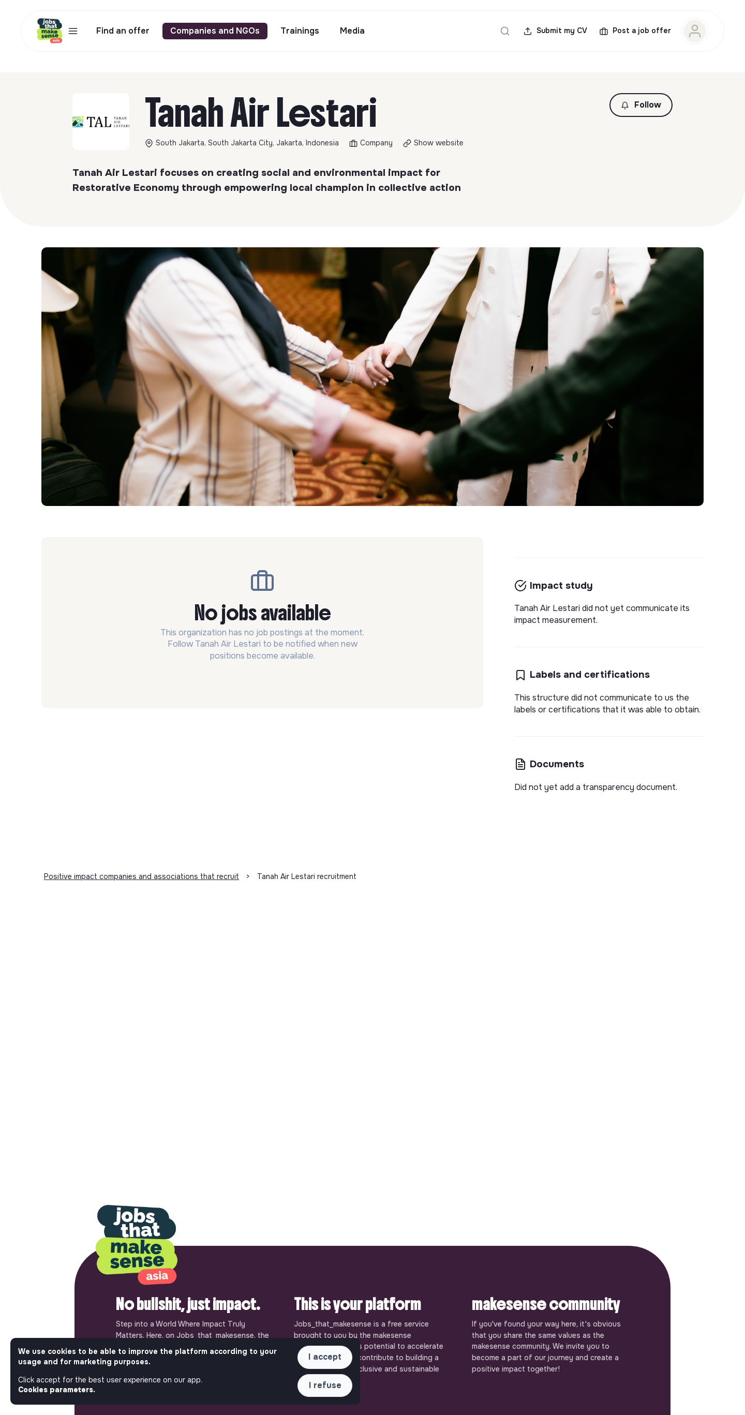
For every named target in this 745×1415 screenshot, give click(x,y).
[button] (641, 105)
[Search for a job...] (505, 31)
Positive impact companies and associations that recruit (141, 876)
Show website (439, 142)
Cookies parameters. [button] (56, 1389)
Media (352, 30)
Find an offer (123, 30)
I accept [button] (324, 1356)
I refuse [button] (325, 1385)
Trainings (299, 30)
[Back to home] (136, 1245)
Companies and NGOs (215, 30)
